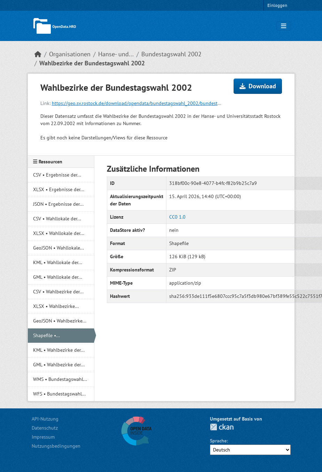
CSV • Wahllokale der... (57, 218)
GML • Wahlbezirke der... (59, 364)
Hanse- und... (116, 54)
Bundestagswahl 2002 (171, 54)
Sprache (218, 441)
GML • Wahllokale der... (57, 277)
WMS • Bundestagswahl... (60, 379)
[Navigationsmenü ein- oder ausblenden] (283, 26)
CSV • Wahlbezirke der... (58, 291)
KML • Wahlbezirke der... (59, 350)
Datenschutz (45, 428)
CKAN (222, 427)
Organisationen (70, 54)
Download (257, 86)
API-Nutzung (45, 419)
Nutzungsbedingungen (56, 446)
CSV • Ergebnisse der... (57, 175)
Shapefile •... (46, 335)
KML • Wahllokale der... (57, 262)
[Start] (37, 54)
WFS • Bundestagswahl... (59, 394)
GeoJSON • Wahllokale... (58, 248)
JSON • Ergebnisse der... (58, 204)
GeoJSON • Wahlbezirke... (59, 321)
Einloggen (277, 5)
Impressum (43, 437)
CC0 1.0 (177, 217)
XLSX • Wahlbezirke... (56, 306)
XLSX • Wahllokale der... (58, 233)
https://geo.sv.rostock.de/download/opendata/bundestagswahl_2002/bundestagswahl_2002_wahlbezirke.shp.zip (172, 103)
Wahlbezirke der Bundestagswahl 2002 (92, 63)
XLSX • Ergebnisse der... (58, 189)
